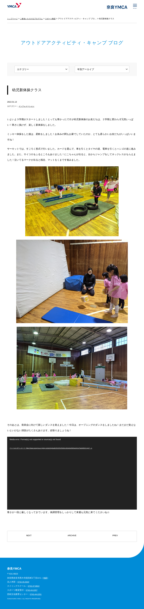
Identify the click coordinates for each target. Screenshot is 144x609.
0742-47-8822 (34, 586)
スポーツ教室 (54, 19)
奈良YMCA (17, 7)
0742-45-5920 (23, 582)
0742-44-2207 (32, 590)
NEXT (29, 536)
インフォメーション (27, 106)
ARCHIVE (72, 536)
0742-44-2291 (36, 594)
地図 (45, 578)
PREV (115, 536)
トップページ (13, 19)
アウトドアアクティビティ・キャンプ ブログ (81, 19)
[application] (72, 473)
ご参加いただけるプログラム (33, 19)
